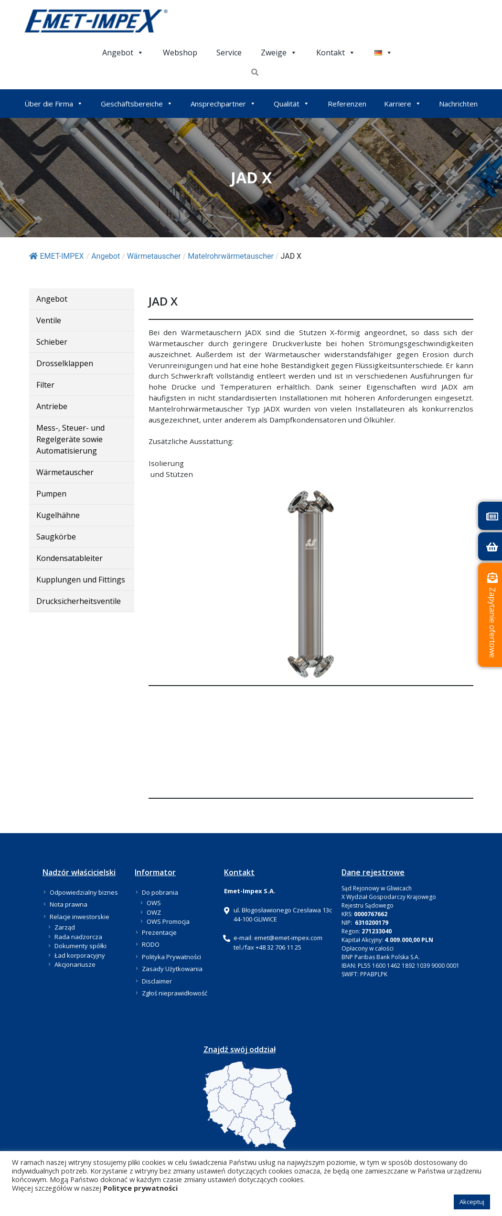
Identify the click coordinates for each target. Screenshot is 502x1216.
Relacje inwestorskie (79, 916)
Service (229, 52)
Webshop (180, 52)
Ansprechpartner (223, 103)
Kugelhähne (58, 515)
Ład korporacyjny (79, 955)
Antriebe (51, 406)
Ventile (48, 320)
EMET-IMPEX (56, 256)
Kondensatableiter (69, 558)
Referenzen (347, 103)
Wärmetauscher (65, 472)
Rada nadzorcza (78, 936)
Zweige (279, 52)
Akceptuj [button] (471, 1201)
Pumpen (51, 493)
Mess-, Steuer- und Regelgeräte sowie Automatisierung (70, 439)
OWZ (154, 912)
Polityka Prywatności (171, 956)
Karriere (402, 103)
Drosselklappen (64, 363)
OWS (154, 903)
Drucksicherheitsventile (78, 601)
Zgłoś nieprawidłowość (174, 993)
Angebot (123, 52)
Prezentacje (159, 932)
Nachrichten (458, 103)
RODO (151, 944)
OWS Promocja (168, 921)
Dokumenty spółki (80, 945)
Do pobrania (160, 892)
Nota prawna (68, 904)
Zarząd (64, 927)
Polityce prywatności (140, 1188)
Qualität (292, 103)
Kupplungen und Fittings (80, 579)
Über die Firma (53, 103)
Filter (45, 385)
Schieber (51, 342)
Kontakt (335, 52)
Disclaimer (157, 981)
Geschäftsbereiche (137, 103)
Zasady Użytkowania (172, 968)
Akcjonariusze (75, 964)
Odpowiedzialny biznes (84, 892)
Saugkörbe (56, 536)
